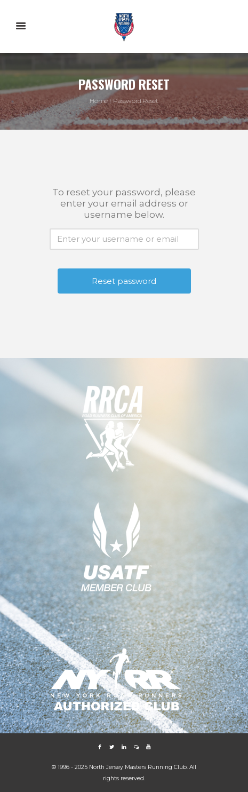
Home (99, 101)
